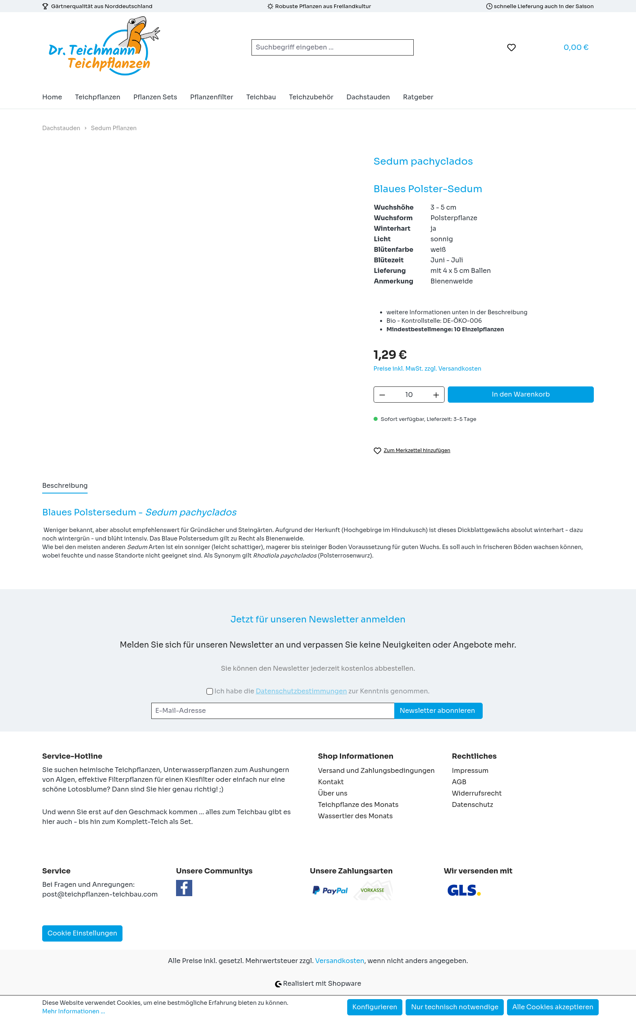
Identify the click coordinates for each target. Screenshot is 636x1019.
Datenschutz (472, 804)
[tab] (65, 486)
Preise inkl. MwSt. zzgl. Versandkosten (427, 368)
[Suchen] (404, 47)
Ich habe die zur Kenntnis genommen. (322, 691)
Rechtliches (474, 756)
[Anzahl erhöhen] (436, 394)
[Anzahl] (409, 394)
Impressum (470, 770)
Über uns (333, 793)
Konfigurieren (375, 1007)
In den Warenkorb (521, 394)
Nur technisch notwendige (454, 1007)
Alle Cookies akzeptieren (552, 1007)
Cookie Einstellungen (82, 933)
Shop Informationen (355, 756)
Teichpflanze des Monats (358, 804)
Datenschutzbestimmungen (301, 691)
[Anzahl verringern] (382, 394)
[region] (199, 254)
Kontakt (331, 782)
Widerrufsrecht (477, 793)
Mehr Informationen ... (73, 1011)
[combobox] (323, 47)
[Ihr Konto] (531, 47)
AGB (459, 782)
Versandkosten (339, 961)
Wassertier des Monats (355, 816)
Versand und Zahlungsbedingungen (376, 770)
